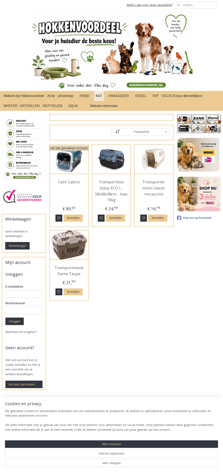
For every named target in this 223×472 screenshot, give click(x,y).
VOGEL (141, 96)
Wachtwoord (15, 303)
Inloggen (14, 321)
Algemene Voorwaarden (196, 415)
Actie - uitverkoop (60, 96)
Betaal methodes (192, 424)
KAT (99, 96)
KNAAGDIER (119, 96)
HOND (84, 96)
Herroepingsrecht (192, 438)
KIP (155, 96)
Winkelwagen (17, 246)
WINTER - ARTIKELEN (21, 106)
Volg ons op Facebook (194, 217)
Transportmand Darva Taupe (69, 270)
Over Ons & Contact (194, 447)
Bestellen (73, 218)
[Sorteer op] (141, 131)
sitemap (127, 464)
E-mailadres (14, 286)
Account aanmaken (22, 384)
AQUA (73, 106)
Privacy (185, 443)
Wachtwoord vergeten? (21, 332)
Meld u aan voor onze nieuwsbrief (149, 5)
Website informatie (104, 106)
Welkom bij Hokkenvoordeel (24, 96)
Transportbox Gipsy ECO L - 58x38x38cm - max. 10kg (111, 190)
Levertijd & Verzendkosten (198, 419)
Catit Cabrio (69, 181)
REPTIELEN (52, 106)
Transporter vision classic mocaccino (153, 187)
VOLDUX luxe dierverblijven (182, 96)
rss (135, 464)
